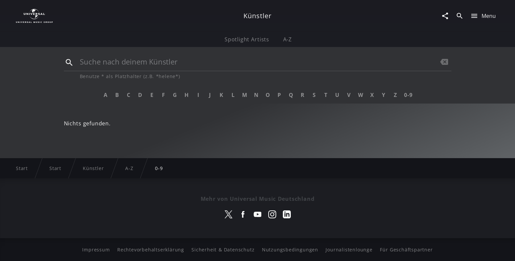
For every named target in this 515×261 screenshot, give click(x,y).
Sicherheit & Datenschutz (222, 249)
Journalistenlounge (349, 249)
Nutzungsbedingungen (290, 249)
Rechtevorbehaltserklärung (150, 249)
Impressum (96, 249)
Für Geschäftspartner (406, 249)
